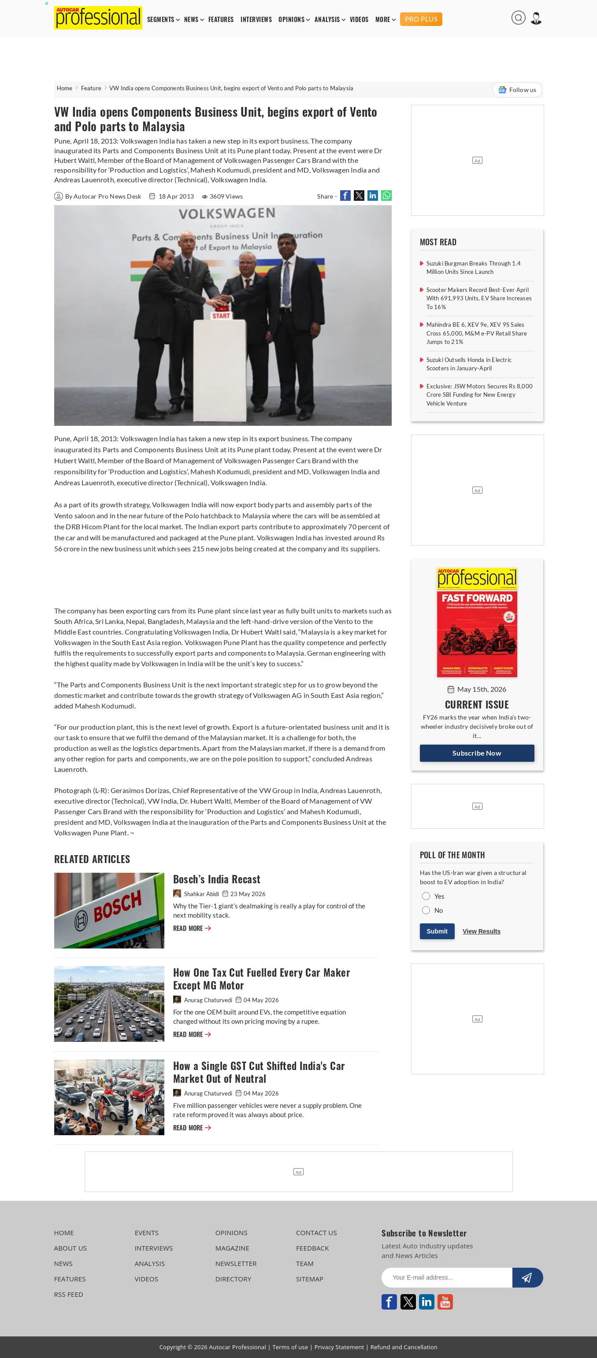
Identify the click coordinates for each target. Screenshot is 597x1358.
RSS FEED (69, 1294)
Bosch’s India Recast (217, 879)
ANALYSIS (327, 19)
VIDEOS (359, 19)
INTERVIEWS (256, 19)
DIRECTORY (233, 1278)
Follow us (517, 89)
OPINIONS (291, 19)
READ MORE (192, 928)
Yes (439, 896)
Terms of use (290, 1347)
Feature (91, 88)
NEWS (191, 19)
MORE (382, 19)
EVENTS (147, 1232)
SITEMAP (309, 1278)
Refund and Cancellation (404, 1347)
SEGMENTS (160, 19)
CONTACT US (316, 1232)
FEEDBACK (312, 1248)
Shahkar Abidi (196, 893)
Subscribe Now (476, 753)
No (438, 910)
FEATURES (221, 19)
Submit (437, 931)
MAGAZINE (232, 1248)
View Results (482, 931)
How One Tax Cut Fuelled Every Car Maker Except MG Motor (262, 979)
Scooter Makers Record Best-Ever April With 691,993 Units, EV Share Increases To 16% (479, 298)
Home (65, 88)
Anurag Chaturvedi (203, 1000)
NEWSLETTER (236, 1263)
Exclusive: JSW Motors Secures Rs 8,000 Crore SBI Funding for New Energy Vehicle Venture (479, 395)
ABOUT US (70, 1248)
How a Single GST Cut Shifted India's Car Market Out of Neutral (259, 1072)
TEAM (305, 1263)
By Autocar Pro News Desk (98, 196)
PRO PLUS (421, 19)
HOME (64, 1232)
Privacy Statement (339, 1347)
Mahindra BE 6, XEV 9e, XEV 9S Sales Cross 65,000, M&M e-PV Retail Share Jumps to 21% (476, 333)
